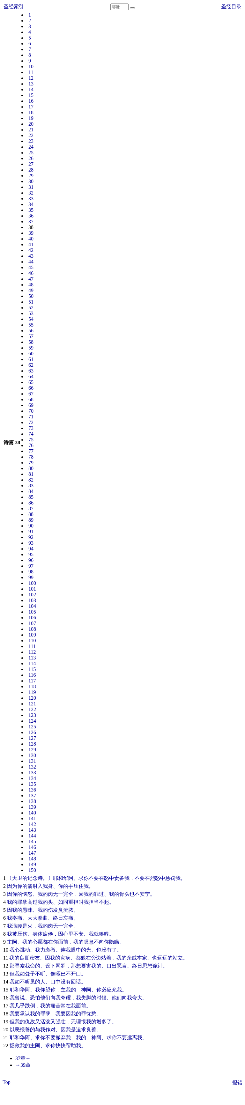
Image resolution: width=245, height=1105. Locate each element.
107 (32, 623)
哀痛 (68, 918)
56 (30, 330)
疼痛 (17, 918)
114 (32, 663)
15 (30, 95)
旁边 (96, 958)
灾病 (65, 958)
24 (30, 147)
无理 (76, 1021)
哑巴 (61, 973)
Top (7, 1082)
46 (30, 273)
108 (32, 629)
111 (32, 646)
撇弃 (61, 1037)
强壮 (61, 1021)
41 (30, 244)
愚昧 (27, 910)
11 (30, 72)
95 (30, 554)
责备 (119, 878)
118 (32, 686)
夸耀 (66, 997)
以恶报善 (20, 1029)
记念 (32, 878)
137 (32, 795)
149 (32, 864)
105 (32, 612)
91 (30, 531)
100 (32, 583)
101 (32, 589)
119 (32, 692)
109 (32, 634)
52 (30, 307)
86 (30, 502)
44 (30, 261)
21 (30, 129)
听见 (30, 981)
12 (30, 78)
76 (30, 445)
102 (32, 594)
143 (32, 830)
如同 (63, 902)
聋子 (30, 973)
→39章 (23, 1065)
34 (30, 204)
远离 (132, 1037)
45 (30, 267)
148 (32, 858)
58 (30, 342)
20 (30, 124)
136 (32, 789)
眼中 (76, 950)
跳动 (25, 950)
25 (30, 152)
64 (30, 376)
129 (32, 749)
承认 (25, 1013)
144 (32, 835)
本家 (142, 958)
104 (32, 606)
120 (32, 698)
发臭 (58, 910)
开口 (76, 973)
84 (30, 491)
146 (32, 847)
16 (30, 101)
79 (30, 462)
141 (32, 818)
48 (30, 284)
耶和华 (60, 878)
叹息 (89, 942)
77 (30, 451)
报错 (237, 1082)
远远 (162, 958)
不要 (94, 878)
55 (30, 325)
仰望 (45, 989)
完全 (68, 894)
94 (30, 548)
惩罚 (170, 878)
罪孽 (22, 902)
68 (30, 399)
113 (32, 657)
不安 (78, 934)
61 (30, 359)
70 (30, 411)
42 (30, 250)
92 (30, 537)
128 (32, 744)
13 (30, 83)
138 (32, 801)
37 (30, 221)
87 (30, 508)
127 (32, 738)
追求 (81, 1029)
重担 (73, 902)
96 (30, 560)
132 (32, 767)
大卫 (17, 878)
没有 (106, 950)
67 (30, 393)
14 (30, 89)
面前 (63, 942)
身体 (38, 934)
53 (30, 313)
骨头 (124, 894)
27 (30, 164)
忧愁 (91, 1013)
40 (30, 238)
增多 (101, 1021)
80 (30, 468)
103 (32, 600)
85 (30, 497)
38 (30, 227)
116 (32, 675)
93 (30, 543)
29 (30, 175)
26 (30, 158)
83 (30, 485)
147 (32, 853)
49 (30, 290)
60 (30, 353)
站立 (178, 958)
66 (30, 388)
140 (32, 812)
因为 (12, 886)
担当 (94, 902)
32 (30, 192)
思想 (147, 966)
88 (30, 514)
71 (30, 416)
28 (30, 170)
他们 (45, 997)
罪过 (99, 894)
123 (32, 715)
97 (30, 566)
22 (30, 135)
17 (30, 106)
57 (30, 336)
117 (32, 680)
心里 (68, 934)
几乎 (20, 1005)
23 (30, 141)
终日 (58, 918)
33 (30, 198)
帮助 (71, 1045)
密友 (35, 958)
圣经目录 (231, 6)
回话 (76, 981)
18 (30, 112)
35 (30, 210)
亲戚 (132, 958)
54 (30, 319)
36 (30, 215)
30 (30, 181)
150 (32, 870)
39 (30, 233)
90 (30, 525)
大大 (32, 918)
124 (32, 721)
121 (32, 703)
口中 (55, 981)
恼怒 (27, 894)
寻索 (20, 966)
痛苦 (55, 1005)
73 (30, 428)
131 (32, 761)
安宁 (145, 894)
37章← (23, 1058)
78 (30, 457)
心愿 (38, 942)
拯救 (15, 1045)
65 (30, 382)
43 (30, 256)
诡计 (157, 966)
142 (32, 824)
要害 (86, 966)
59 (30, 347)
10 (30, 66)
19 (30, 118)
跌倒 (30, 1005)
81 (30, 474)
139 (32, 807)
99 (30, 577)
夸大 (137, 997)
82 (30, 480)
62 (30, 365)
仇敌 (30, 1021)
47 (30, 279)
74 (30, 434)
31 (30, 187)
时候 (101, 997)
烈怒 (155, 878)
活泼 (45, 1021)
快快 (61, 1045)
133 (32, 772)
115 (32, 669)
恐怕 (35, 997)
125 (32, 726)
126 (32, 732)
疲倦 (48, 934)
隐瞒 (114, 942)
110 (32, 640)
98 (30, 571)
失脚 (86, 997)
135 (32, 784)
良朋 (24, 958)
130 (32, 755)
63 (30, 370)
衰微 (50, 950)
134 (32, 778)
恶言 (122, 966)
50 (30, 296)
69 (30, 405)
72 (30, 422)
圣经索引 (14, 6)
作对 (50, 1029)
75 (30, 439)
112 (32, 652)
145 (32, 841)
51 (30, 302)
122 (32, 709)
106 (32, 617)
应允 (112, 989)
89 (30, 520)
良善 (91, 1029)
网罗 (61, 966)
